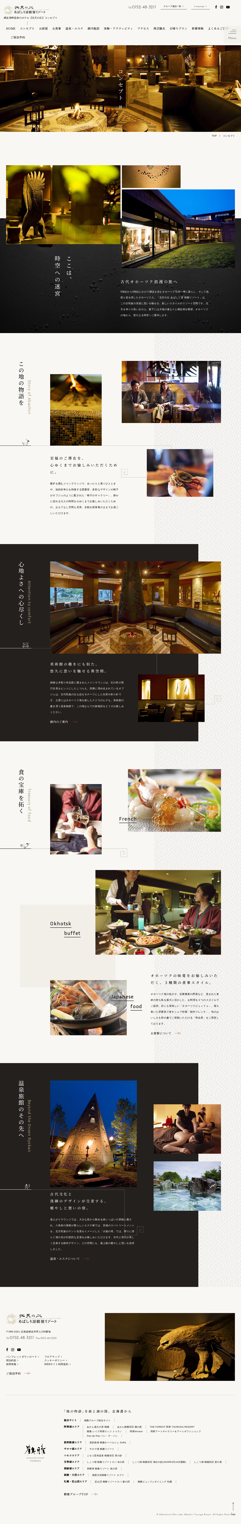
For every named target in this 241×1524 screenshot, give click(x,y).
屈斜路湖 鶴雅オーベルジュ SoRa (108, 1442)
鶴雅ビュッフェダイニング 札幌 (155, 1481)
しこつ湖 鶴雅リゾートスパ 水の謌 (105, 1462)
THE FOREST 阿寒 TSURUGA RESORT (172, 1427)
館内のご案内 (59, 722)
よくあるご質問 (218, 28)
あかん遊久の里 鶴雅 (98, 1427)
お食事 (56, 28)
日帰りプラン (178, 28)
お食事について (161, 1033)
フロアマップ (52, 1356)
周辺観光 (159, 28)
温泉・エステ (74, 28)
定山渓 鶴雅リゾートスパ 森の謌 (112, 1481)
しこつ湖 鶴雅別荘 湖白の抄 (159, 1462)
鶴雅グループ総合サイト (97, 1420)
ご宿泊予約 (17, 37)
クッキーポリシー (54, 1360)
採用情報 (11, 1364)
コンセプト (27, 28)
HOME (11, 28)
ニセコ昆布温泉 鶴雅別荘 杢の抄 (104, 1455)
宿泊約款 (11, 1360)
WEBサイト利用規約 (56, 1364)
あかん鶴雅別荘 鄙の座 (129, 1427)
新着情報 (198, 28)
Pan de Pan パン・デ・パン (102, 1436)
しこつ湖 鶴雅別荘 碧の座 (208, 1462)
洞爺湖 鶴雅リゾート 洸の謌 (102, 1468)
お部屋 (43, 28)
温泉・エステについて (65, 1258)
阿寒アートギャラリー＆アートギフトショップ (176, 1431)
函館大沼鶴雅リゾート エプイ (108, 1475)
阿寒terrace (136, 1431)
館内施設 (93, 28)
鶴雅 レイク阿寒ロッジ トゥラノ (104, 1431)
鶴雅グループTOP (76, 1494)
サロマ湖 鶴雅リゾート (102, 1449)
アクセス (143, 28)
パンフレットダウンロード (21, 1356)
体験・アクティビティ (118, 28)
